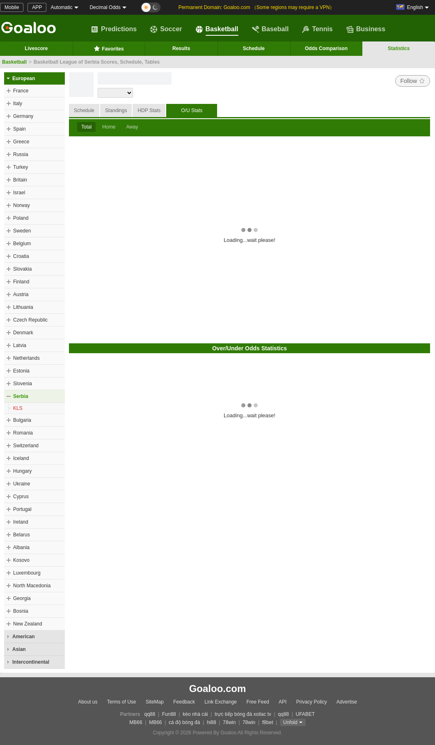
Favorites (109, 48)
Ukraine (21, 484)
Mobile (12, 7)
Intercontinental (30, 662)
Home (108, 127)
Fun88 (169, 714)
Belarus (21, 535)
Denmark (23, 333)
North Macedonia (31, 586)
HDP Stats (148, 110)
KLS (18, 408)
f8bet (267, 722)
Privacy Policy (311, 702)
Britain (20, 180)
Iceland (21, 458)
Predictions (114, 29)
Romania (23, 433)
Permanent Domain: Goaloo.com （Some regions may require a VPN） (257, 7)
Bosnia (20, 611)
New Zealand (27, 624)
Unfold (290, 722)
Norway (21, 205)
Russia (20, 154)
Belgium (22, 243)
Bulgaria (22, 420)
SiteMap (155, 702)
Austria (20, 294)
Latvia (19, 345)
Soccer (166, 29)
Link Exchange (220, 702)
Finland (21, 282)
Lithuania (23, 307)
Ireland (20, 522)
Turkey (20, 167)
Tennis (317, 29)
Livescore (36, 48)
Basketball (217, 29)
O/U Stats (191, 110)
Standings (116, 110)
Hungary (22, 471)
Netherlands (26, 358)
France (20, 91)
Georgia (22, 598)
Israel (19, 192)
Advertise (347, 702)
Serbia (20, 396)
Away (132, 127)
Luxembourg (27, 573)
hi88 (211, 722)
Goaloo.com (217, 688)
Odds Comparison (326, 48)
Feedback (184, 702)
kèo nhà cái (195, 714)
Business (365, 29)
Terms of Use (121, 702)
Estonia (21, 371)
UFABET (305, 714)
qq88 (150, 714)
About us (87, 702)
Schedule (254, 48)
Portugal (22, 509)
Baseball (270, 29)
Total (86, 127)
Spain (19, 129)
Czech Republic (30, 320)
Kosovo (21, 560)
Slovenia (22, 383)
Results (181, 48)
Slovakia (22, 269)
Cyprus (21, 496)
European (23, 78)
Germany (23, 116)
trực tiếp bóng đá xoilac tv (243, 714)
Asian (19, 649)
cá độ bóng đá (184, 722)
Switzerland (26, 445)
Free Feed (257, 702)
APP (37, 7)
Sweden (22, 231)
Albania (21, 547)
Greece (21, 142)
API (282, 702)
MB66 (135, 722)
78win (229, 722)
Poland (20, 218)
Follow (413, 81)
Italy (17, 103)
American (23, 636)
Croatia (21, 256)
